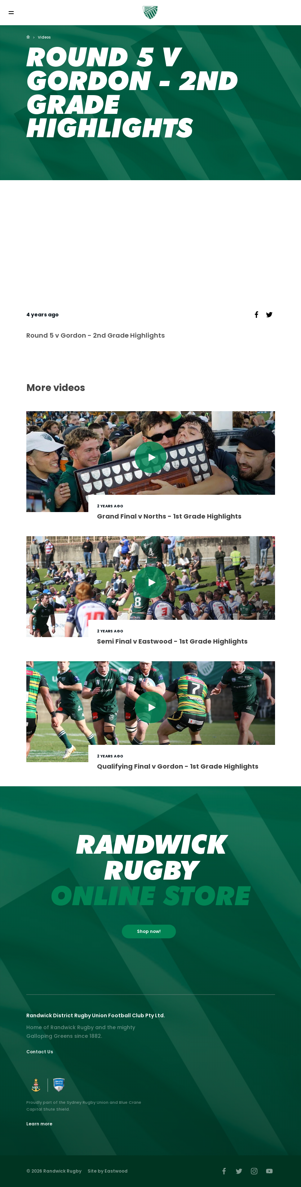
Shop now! (149, 931)
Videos (44, 37)
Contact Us (39, 1052)
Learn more (39, 1124)
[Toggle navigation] (11, 12)
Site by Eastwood (108, 1171)
